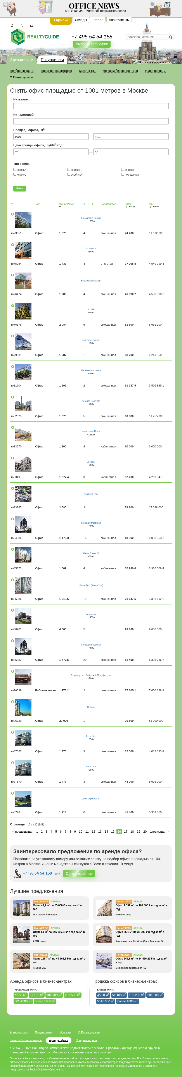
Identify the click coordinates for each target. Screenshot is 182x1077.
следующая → (160, 831)
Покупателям (52, 59)
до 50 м (21, 995)
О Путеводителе (89, 1032)
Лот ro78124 (40, 955)
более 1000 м (45, 1001)
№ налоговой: (24, 114)
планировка (108, 203)
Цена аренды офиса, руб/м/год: (38, 145)
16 (119, 831)
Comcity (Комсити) (91, 798)
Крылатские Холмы (91, 218)
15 (112, 831)
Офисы (61, 20)
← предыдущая (22, 831)
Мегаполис (90, 614)
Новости (65, 1032)
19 (138, 831)
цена (128, 203)
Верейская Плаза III (91, 281)
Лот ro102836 (124, 928)
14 (106, 831)
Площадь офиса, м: (29, 130)
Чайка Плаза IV (91, 553)
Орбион (91, 707)
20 (145, 831)
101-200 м (54, 995)
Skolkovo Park (91, 494)
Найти (19, 188)
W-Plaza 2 (91, 248)
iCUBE (91, 309)
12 (93, 831)
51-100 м (36, 995)
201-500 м (72, 995)
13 (100, 831)
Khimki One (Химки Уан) (91, 585)
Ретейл (97, 20)
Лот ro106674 (41, 901)
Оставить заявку (79, 873)
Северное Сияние (91, 340)
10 (80, 831)
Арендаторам (21, 59)
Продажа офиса (86, 1040)
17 (125, 831)
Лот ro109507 (124, 955)
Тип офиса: (22, 164)
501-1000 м (23, 1001)
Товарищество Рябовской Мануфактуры (91, 675)
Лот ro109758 (41, 928)
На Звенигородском (91, 370)
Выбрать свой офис (92, 44)
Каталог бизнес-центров (26, 1040)
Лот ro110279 (124, 901)
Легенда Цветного (91, 401)
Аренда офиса (58, 1040)
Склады (81, 20)
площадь (66, 203)
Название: (21, 99)
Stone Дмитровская (91, 523)
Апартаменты (119, 20)
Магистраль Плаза (90, 431)
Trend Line (91, 736)
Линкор (91, 462)
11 (87, 831)
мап (151, 203)
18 (132, 831)
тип (37, 203)
